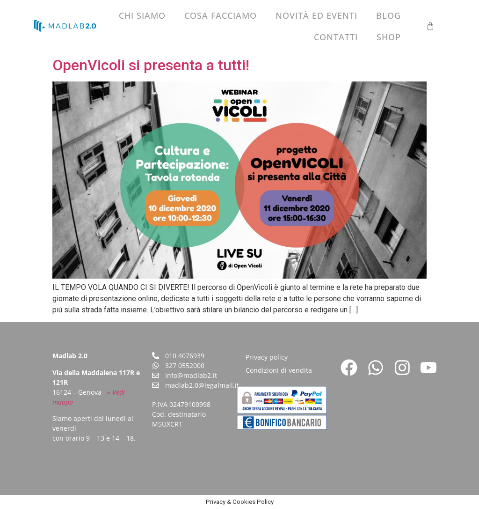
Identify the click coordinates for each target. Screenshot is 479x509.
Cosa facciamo (220, 15)
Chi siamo (142, 15)
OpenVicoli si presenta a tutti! (150, 65)
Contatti (336, 37)
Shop (389, 37)
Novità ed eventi (316, 15)
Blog (388, 15)
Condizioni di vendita (279, 370)
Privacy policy (267, 357)
